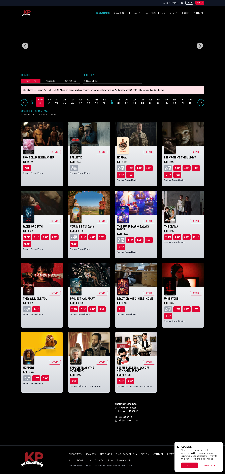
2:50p (36, 237)
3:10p (186, 309)
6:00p (195, 309)
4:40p (36, 309)
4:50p (92, 237)
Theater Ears (99, 460)
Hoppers (28, 367)
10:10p (101, 309)
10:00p (130, 175)
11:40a (168, 237)
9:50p (168, 316)
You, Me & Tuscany (82, 226)
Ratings (88, 466)
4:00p (186, 168)
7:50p (27, 168)
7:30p (101, 237)
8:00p (54, 237)
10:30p (196, 237)
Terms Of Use (127, 466)
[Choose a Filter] (112, 81)
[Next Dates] (200, 102)
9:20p (121, 309)
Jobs (89, 460)
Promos (171, 454)
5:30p (45, 237)
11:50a (74, 309)
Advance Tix (50, 81)
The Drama (171, 226)
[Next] (200, 46)
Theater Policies (99, 466)
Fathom (145, 454)
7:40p (121, 175)
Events (173, 13)
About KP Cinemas (171, 3)
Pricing (185, 13)
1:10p (130, 240)
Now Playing (31, 81)
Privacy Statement (113, 466)
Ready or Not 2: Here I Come (135, 298)
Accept (189, 465)
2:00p (121, 381)
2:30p (177, 237)
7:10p (195, 168)
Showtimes (103, 13)
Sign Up (200, 3)
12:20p (27, 237)
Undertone (171, 298)
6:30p (148, 240)
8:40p (168, 175)
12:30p (177, 309)
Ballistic (76, 157)
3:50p (139, 240)
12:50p (36, 378)
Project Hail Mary (82, 298)
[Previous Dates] (24, 102)
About (71, 460)
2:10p (83, 237)
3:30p (45, 378)
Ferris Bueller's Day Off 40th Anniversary (133, 369)
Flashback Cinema (126, 454)
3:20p (83, 309)
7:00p (130, 381)
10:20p (177, 175)
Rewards (119, 13)
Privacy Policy (209, 465)
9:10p (121, 247)
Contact (198, 13)
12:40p (130, 168)
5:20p (148, 168)
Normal (122, 157)
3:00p (139, 168)
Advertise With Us (124, 460)
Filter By (88, 75)
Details (55, 152)
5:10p (186, 237)
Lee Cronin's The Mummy (180, 157)
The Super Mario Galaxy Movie (133, 228)
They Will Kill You (35, 298)
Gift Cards (134, 13)
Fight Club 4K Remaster (38, 157)
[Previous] (25, 46)
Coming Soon (70, 81)
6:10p (74, 381)
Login (189, 3)
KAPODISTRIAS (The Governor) (82, 369)
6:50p (92, 309)
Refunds (80, 460)
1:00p (177, 168)
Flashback (154, 13)
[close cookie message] (219, 445)
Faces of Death (33, 226)
